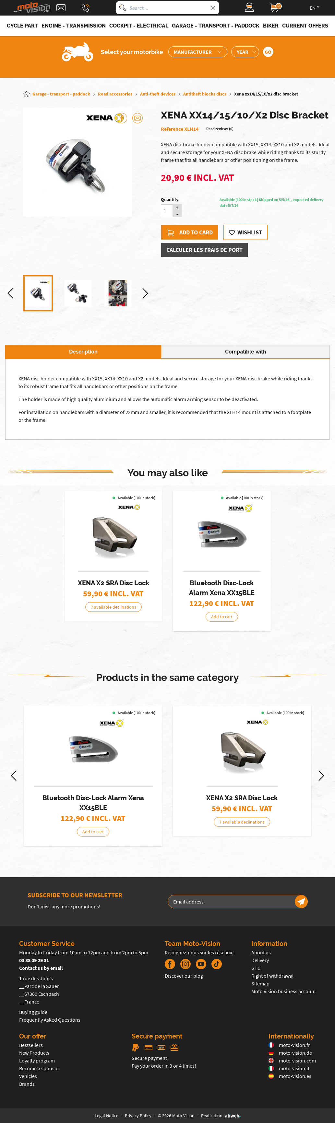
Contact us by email (41, 968)
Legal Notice (106, 1115)
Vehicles (28, 1076)
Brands (27, 1084)
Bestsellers (31, 1045)
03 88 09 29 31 (34, 960)
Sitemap (260, 983)
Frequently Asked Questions (49, 1019)
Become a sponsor (39, 1068)
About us (261, 952)
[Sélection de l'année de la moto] (245, 51)
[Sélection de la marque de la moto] (197, 51)
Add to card (189, 232)
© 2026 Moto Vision (176, 1115)
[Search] (122, 8)
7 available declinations (113, 607)
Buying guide (33, 1012)
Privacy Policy (138, 1115)
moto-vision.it (289, 1068)
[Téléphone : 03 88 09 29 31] (85, 8)
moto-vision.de (290, 1053)
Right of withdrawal (272, 975)
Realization (221, 1115)
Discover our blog (184, 975)
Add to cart (222, 617)
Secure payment (149, 1058)
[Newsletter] (301, 901)
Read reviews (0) (219, 128)
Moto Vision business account (283, 991)
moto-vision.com (292, 1060)
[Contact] (61, 7)
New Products (34, 1053)
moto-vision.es (290, 1076)
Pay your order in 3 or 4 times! (164, 1065)
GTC (255, 968)
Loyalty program (37, 1060)
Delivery (260, 960)
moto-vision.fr (289, 1045)
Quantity (169, 199)
